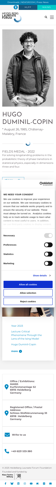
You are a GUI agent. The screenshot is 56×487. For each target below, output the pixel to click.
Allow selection (28, 293)
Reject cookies (28, 301)
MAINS (46, 7)
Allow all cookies (28, 284)
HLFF (28, 7)
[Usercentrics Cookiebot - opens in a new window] (40, 184)
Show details (40, 275)
